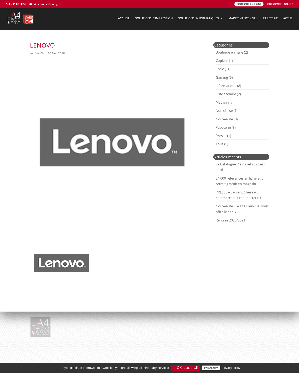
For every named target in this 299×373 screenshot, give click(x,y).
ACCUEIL (124, 18)
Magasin (222, 102)
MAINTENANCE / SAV (242, 18)
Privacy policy (231, 367)
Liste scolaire (226, 94)
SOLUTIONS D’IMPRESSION (154, 18)
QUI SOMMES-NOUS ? (280, 4)
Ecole (220, 69)
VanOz (40, 53)
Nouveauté (224, 119)
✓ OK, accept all (185, 367)
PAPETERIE (270, 18)
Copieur (222, 60)
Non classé (224, 110)
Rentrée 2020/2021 (230, 220)
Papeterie (223, 127)
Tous (219, 144)
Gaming (222, 77)
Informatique (226, 85)
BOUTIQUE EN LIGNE (249, 4)
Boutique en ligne (229, 52)
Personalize (211, 367)
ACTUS (287, 18)
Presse (221, 135)
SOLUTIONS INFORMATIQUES (198, 18)
